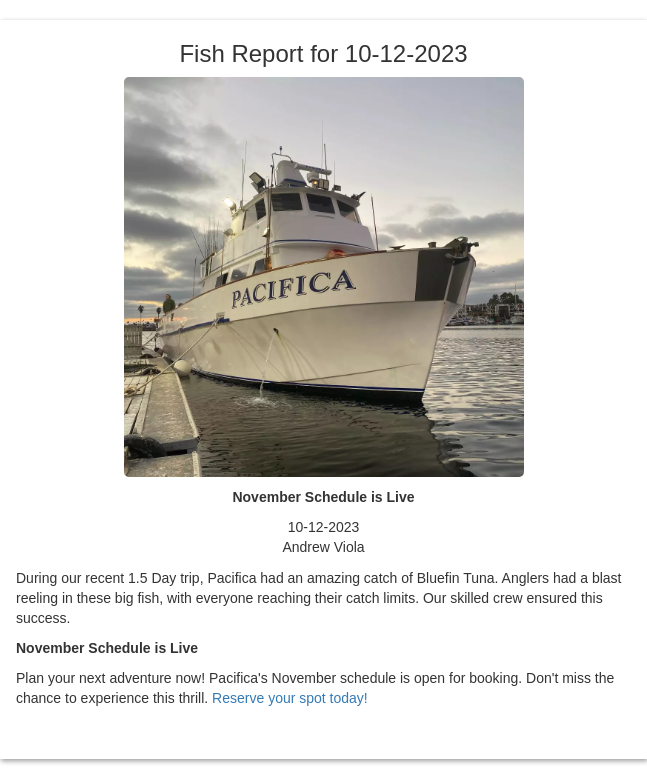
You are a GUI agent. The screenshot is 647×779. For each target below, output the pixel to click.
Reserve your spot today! (290, 698)
